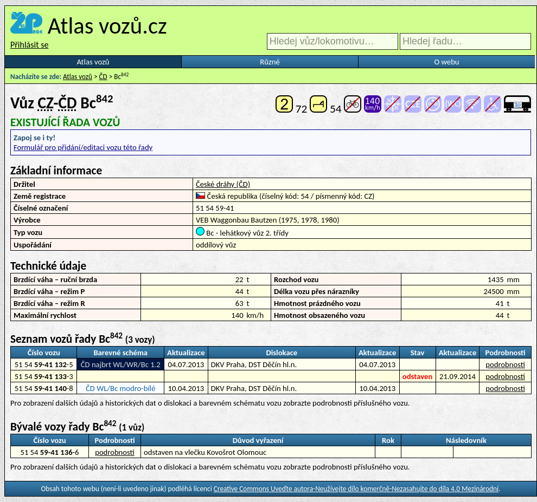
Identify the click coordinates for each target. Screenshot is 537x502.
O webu (446, 62)
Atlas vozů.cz (107, 25)
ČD (103, 76)
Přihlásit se (29, 45)
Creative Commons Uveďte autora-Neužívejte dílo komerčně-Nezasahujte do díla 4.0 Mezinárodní (356, 488)
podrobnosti (505, 364)
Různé (269, 62)
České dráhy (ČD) (223, 184)
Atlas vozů (93, 62)
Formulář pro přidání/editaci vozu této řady (83, 147)
